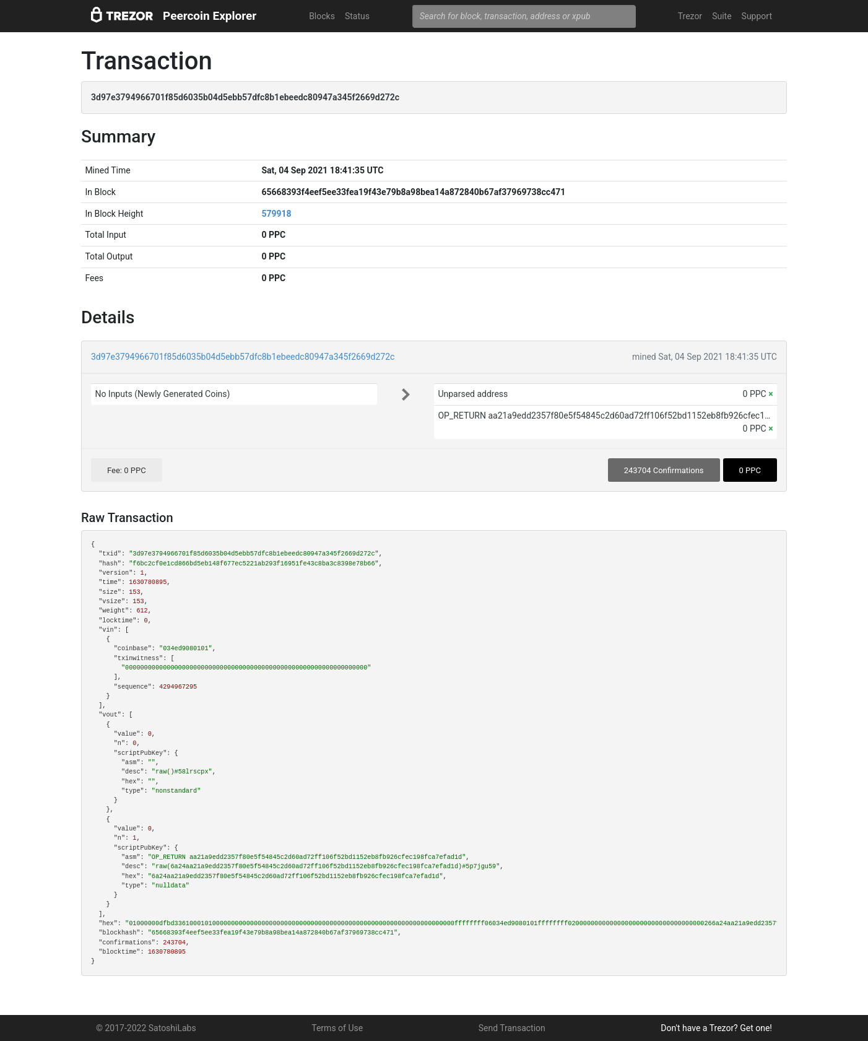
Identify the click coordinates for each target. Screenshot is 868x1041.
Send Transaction (512, 1028)
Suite (721, 16)
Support (757, 16)
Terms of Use (337, 1028)
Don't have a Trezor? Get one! (716, 1028)
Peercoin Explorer (209, 16)
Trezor (690, 16)
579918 (276, 214)
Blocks (322, 16)
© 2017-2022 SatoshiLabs (146, 1028)
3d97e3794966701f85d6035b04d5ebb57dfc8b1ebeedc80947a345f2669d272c (242, 357)
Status (357, 16)
